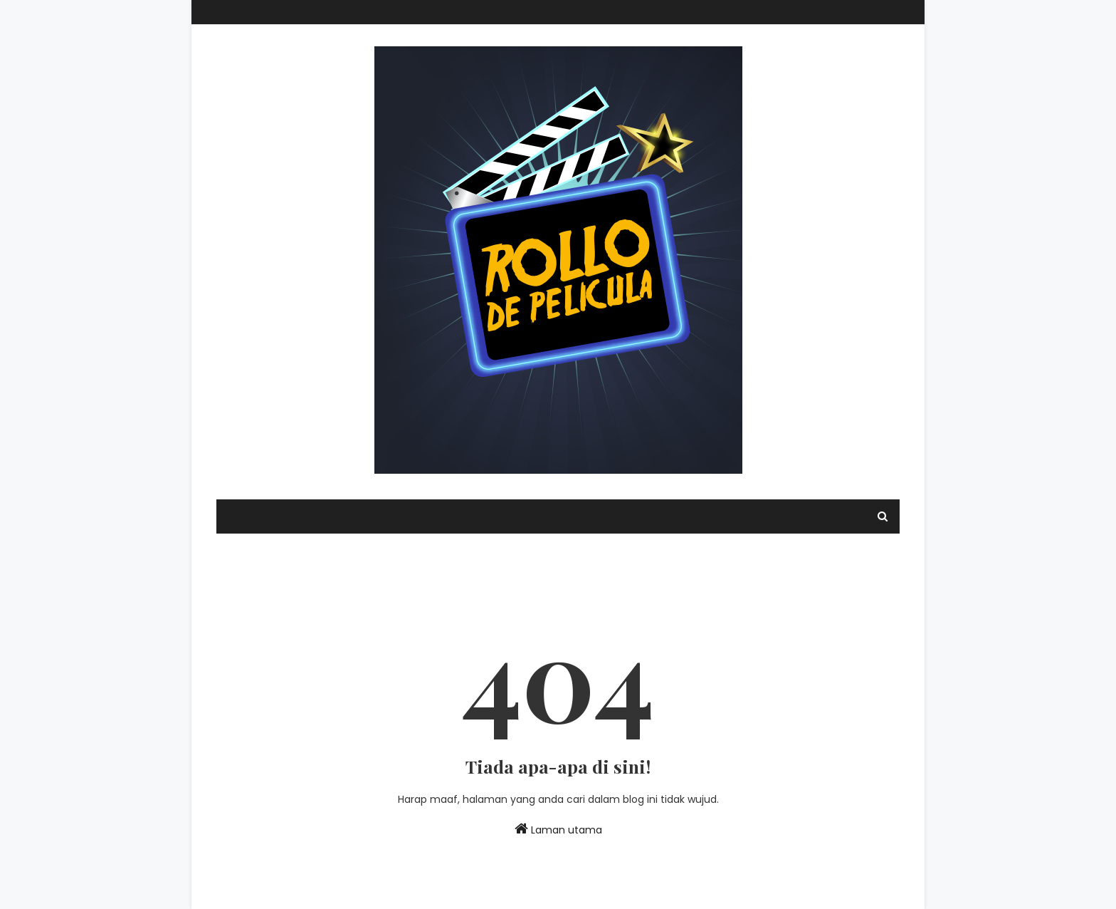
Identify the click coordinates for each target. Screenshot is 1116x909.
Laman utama (558, 829)
